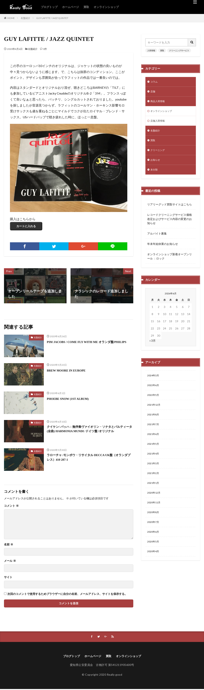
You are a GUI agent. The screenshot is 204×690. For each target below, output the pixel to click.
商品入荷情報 (158, 102)
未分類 (154, 175)
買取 (86, 7)
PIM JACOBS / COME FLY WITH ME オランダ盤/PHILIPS (85, 344)
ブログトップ (49, 7)
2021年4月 (154, 464)
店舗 (153, 92)
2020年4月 (154, 568)
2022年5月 (154, 402)
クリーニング (158, 154)
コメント (11, 506)
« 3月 (152, 346)
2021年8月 (154, 423)
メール (10, 561)
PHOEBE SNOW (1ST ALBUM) (72, 399)
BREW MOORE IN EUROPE (70, 370)
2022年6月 (154, 392)
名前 (8, 544)
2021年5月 (154, 454)
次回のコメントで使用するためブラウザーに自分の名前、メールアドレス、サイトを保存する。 (67, 594)
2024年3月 (154, 381)
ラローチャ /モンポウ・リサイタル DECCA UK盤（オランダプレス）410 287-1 (90, 458)
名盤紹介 (25, 18)
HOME (11, 18)
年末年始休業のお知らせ (162, 249)
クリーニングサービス (179, 50)
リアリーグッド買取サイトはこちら (169, 210)
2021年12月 (154, 413)
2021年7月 (154, 433)
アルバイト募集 (157, 239)
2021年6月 (154, 444)
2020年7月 (154, 537)
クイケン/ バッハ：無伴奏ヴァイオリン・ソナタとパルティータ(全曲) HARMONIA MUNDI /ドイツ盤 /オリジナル (89, 432)
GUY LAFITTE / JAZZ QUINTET (52, 18)
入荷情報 (151, 50)
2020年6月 (154, 547)
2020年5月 (154, 558)
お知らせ (156, 165)
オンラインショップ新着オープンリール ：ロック (169, 262)
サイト (8, 577)
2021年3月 (154, 475)
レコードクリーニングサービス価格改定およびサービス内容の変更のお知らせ (169, 225)
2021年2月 (154, 485)
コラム (154, 82)
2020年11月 (154, 516)
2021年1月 (154, 496)
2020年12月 (154, 506)
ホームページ (70, 7)
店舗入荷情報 (158, 123)
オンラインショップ (106, 7)
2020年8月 (154, 527)
